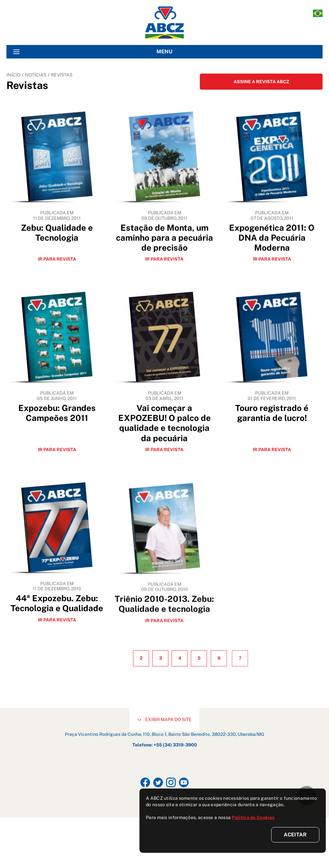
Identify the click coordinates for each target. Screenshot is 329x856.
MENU (93, 52)
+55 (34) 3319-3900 (175, 783)
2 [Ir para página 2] (147, 696)
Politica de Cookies (253, 817)
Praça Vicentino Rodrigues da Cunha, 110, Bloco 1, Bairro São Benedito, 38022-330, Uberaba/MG (164, 772)
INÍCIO (13, 74)
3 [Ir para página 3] (170, 696)
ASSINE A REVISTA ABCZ (261, 81)
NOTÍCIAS (35, 74)
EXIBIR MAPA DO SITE (164, 758)
